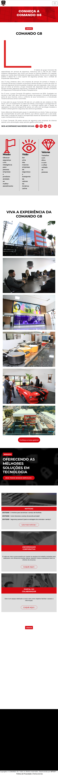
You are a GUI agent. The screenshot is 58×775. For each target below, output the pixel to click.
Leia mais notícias (29, 525)
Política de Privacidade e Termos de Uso (29, 774)
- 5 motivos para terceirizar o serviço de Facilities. (22, 512)
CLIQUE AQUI (29, 567)
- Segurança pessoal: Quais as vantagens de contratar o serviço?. (26, 519)
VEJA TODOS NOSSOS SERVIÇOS (18, 478)
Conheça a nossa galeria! (29, 440)
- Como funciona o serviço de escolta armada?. (21, 516)
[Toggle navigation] (54, 3)
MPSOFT (54, 771)
